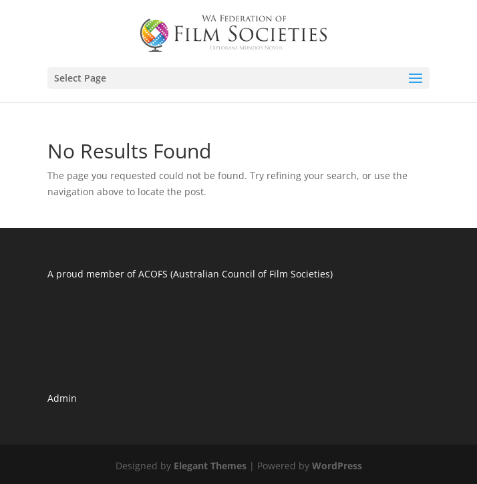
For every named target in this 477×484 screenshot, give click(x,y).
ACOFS (153, 273)
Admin (62, 398)
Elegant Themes (210, 465)
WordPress (337, 465)
